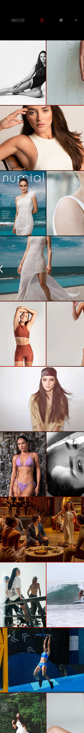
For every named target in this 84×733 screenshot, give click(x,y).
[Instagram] (61, 20)
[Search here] (15, 20)
